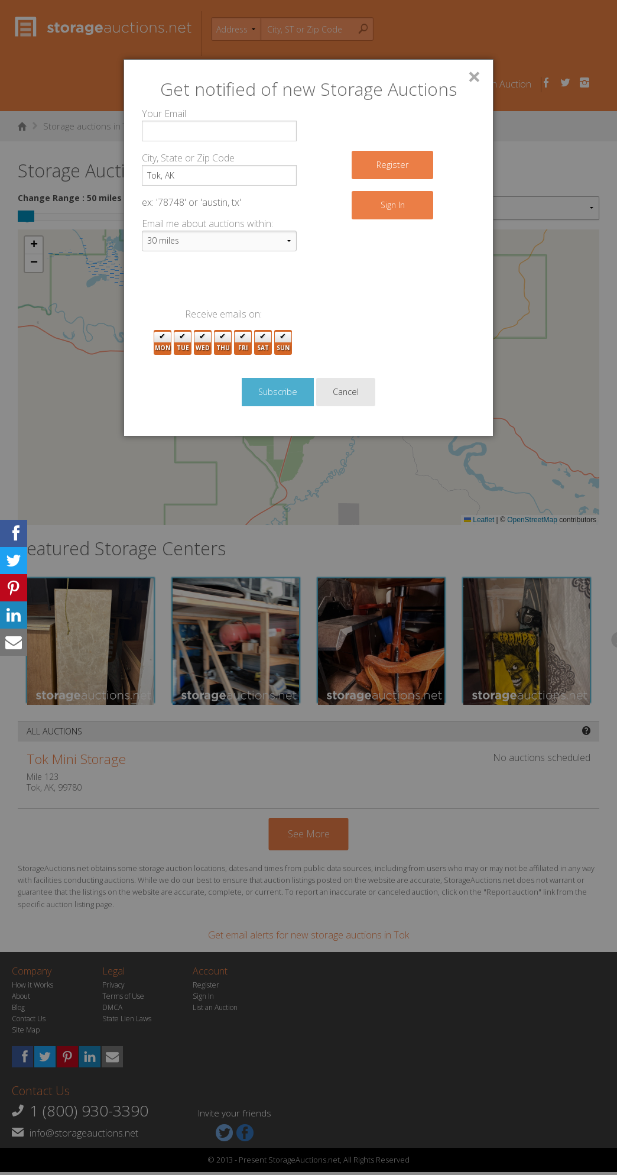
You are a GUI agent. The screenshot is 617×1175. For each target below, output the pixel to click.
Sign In (393, 205)
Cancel (346, 391)
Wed (203, 343)
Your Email (164, 113)
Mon (162, 343)
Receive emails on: (223, 314)
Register (392, 164)
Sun (283, 343)
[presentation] (232, 284)
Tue (183, 343)
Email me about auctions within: (207, 223)
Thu (223, 343)
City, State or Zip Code (188, 157)
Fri (243, 343)
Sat (263, 343)
